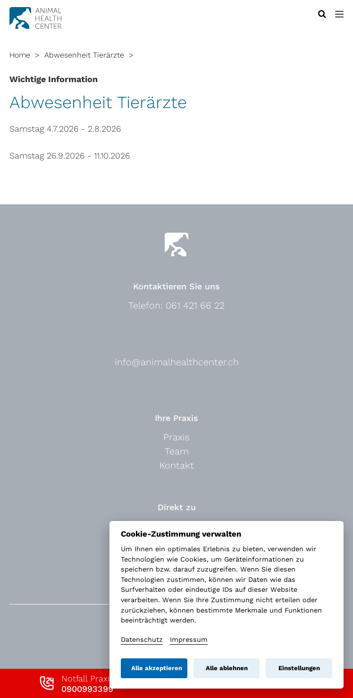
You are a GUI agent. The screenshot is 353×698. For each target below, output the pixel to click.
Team (177, 451)
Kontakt (177, 465)
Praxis (176, 437)
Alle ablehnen (227, 668)
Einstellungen (299, 668)
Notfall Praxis (87, 683)
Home (19, 54)
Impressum (189, 639)
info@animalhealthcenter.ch (177, 362)
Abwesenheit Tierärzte (84, 54)
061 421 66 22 (195, 305)
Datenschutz (142, 639)
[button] (339, 14)
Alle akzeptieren (156, 668)
